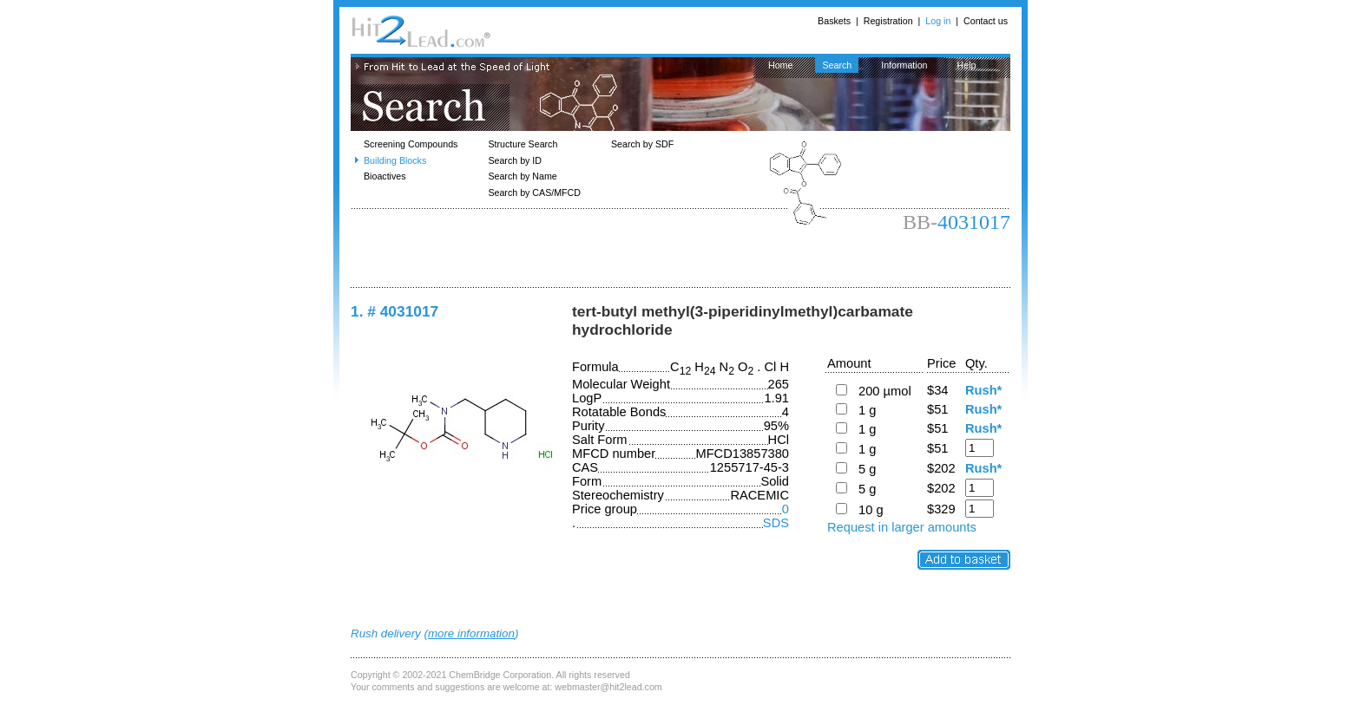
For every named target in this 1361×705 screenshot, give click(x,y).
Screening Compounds (410, 144)
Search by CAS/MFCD (534, 192)
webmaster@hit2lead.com (608, 687)
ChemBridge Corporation (500, 674)
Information (904, 65)
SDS (776, 523)
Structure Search (522, 144)
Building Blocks (395, 160)
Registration (888, 21)
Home (780, 65)
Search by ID (515, 160)
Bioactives (385, 176)
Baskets (834, 21)
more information (471, 633)
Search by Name (522, 176)
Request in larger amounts (901, 527)
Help (966, 65)
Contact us (985, 21)
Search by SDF (642, 144)
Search (836, 65)
